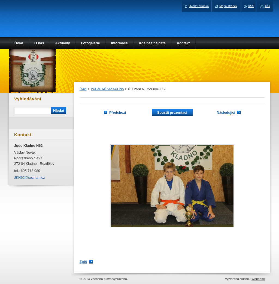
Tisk (267, 6)
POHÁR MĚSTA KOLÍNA (107, 88)
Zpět (83, 262)
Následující (226, 112)
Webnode (258, 278)
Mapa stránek (228, 6)
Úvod (83, 88)
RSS (251, 6)
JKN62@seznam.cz (29, 177)
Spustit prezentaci (172, 112)
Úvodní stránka (199, 6)
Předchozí (117, 112)
